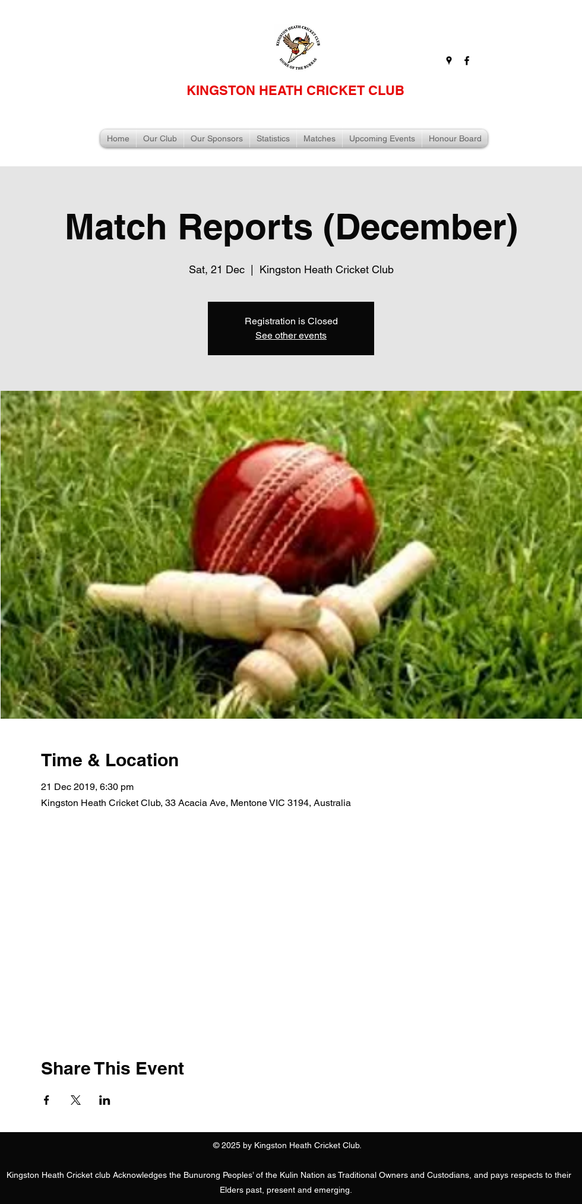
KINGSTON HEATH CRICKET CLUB (295, 90)
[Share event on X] (75, 1100)
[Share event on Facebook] (46, 1100)
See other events (291, 335)
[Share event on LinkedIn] (104, 1100)
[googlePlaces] (449, 61)
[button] (160, 138)
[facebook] (467, 61)
